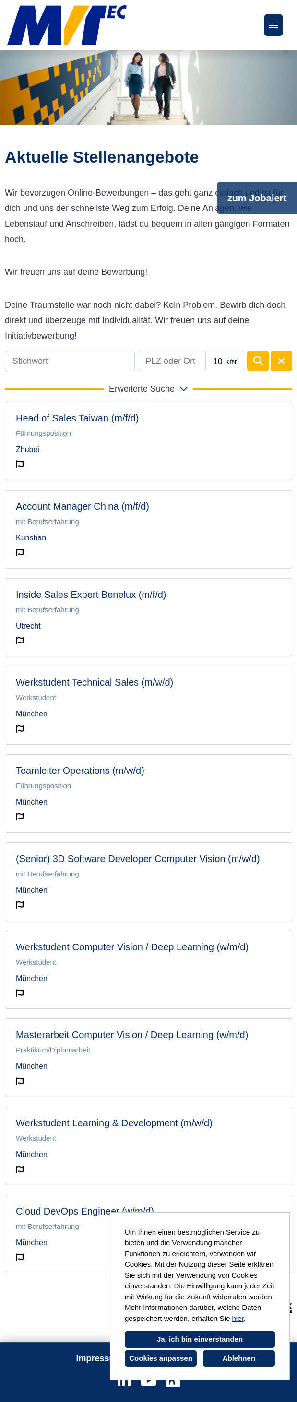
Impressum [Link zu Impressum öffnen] (99, 1358)
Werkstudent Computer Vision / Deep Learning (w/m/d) (132, 947)
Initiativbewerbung (39, 335)
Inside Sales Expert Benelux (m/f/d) (91, 594)
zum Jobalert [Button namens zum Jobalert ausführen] (256, 198)
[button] (148, 389)
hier (237, 1318)
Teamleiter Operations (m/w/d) (80, 770)
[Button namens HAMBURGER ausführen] (273, 25)
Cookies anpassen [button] (160, 1358)
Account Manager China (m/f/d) (82, 506)
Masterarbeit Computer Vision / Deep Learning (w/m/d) (132, 1034)
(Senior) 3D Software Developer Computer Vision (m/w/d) (138, 858)
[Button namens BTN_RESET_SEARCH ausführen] (281, 361)
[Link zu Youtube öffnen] (148, 1381)
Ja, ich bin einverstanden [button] (200, 1339)
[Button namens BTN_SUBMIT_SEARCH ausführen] (258, 361)
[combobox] (224, 361)
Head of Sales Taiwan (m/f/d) (77, 418)
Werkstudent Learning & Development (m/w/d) (114, 1123)
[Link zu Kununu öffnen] (173, 1381)
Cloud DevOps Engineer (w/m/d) (85, 1211)
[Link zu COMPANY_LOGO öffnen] (67, 25)
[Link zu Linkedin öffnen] (124, 1381)
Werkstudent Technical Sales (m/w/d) (94, 682)
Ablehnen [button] (239, 1358)
